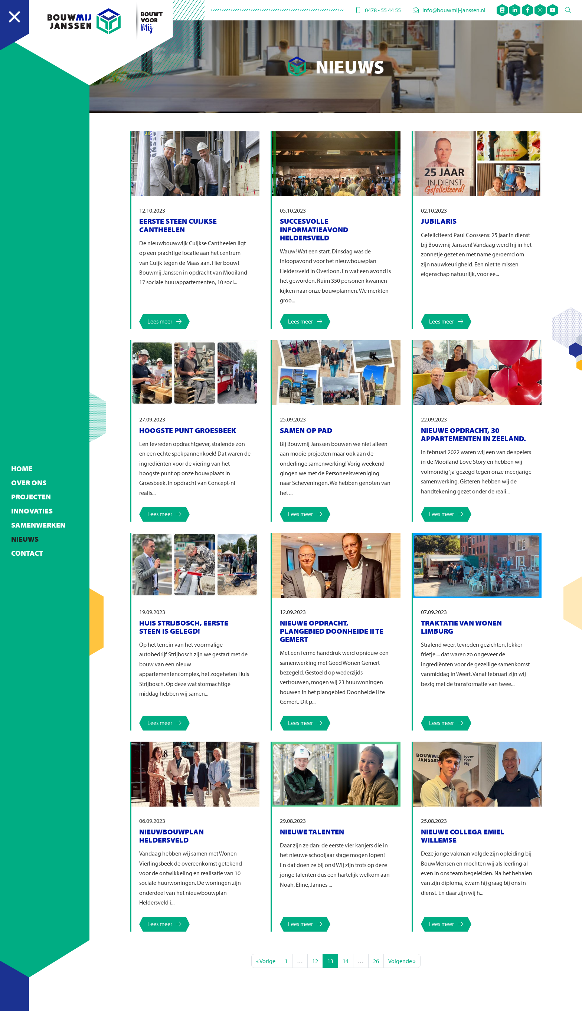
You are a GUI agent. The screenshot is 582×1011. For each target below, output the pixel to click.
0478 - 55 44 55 (377, 10)
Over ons (28, 470)
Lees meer (164, 321)
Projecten (30, 484)
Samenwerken (37, 512)
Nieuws (24, 526)
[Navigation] (14, 25)
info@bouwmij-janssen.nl (448, 10)
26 (376, 961)
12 (315, 961)
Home (21, 456)
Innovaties (31, 498)
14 (346, 961)
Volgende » (402, 961)
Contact (27, 540)
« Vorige (265, 961)
